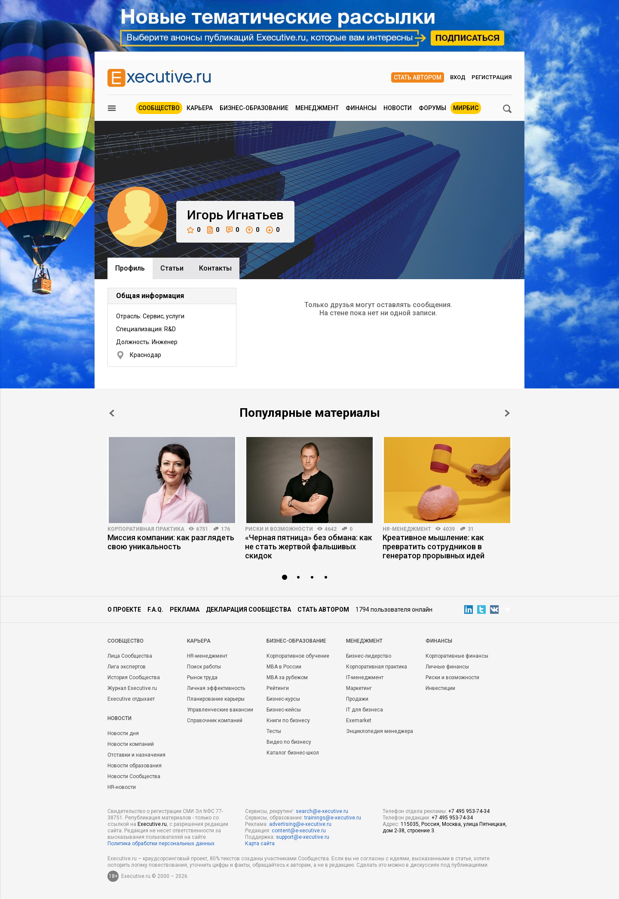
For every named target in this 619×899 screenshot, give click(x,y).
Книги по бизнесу (288, 720)
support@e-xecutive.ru (302, 837)
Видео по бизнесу (289, 742)
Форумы (432, 108)
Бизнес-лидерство (368, 656)
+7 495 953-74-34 (469, 811)
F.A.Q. (155, 609)
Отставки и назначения (136, 755)
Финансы (361, 108)
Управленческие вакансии (220, 710)
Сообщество (159, 108)
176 (225, 529)
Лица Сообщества (129, 656)
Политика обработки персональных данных (161, 844)
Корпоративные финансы (457, 656)
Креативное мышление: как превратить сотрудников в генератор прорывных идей (433, 546)
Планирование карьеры (216, 699)
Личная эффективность (216, 688)
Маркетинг (359, 688)
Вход (458, 77)
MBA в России (284, 667)
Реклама (184, 609)
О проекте (124, 609)
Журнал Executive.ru (132, 688)
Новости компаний (130, 744)
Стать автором (417, 77)
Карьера (200, 108)
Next (507, 413)
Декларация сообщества (248, 609)
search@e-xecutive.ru (322, 811)
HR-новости (121, 787)
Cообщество (125, 641)
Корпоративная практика (145, 529)
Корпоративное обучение (298, 656)
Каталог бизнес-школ (293, 753)
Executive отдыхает (131, 699)
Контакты (215, 268)
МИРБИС (465, 108)
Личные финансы (447, 667)
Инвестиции (440, 688)
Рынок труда (202, 677)
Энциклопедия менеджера (379, 731)
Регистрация (492, 77)
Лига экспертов (126, 667)
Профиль (130, 268)
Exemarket (358, 720)
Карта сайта (260, 844)
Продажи (357, 699)
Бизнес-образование (254, 108)
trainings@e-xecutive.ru (332, 818)
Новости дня (123, 733)
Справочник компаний (214, 720)
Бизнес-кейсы (284, 710)
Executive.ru (152, 824)
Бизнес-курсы (283, 699)
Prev (111, 413)
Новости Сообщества (133, 776)
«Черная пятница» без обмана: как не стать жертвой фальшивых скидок (308, 546)
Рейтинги (278, 688)
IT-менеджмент (364, 677)
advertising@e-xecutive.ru (300, 824)
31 (471, 529)
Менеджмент (317, 108)
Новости (397, 108)
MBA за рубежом (287, 677)
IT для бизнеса (364, 710)
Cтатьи (172, 268)
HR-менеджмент (407, 529)
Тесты (274, 731)
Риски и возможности (279, 529)
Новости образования (134, 766)
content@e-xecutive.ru (299, 831)
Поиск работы (204, 667)
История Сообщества (133, 677)
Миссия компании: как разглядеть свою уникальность (170, 542)
